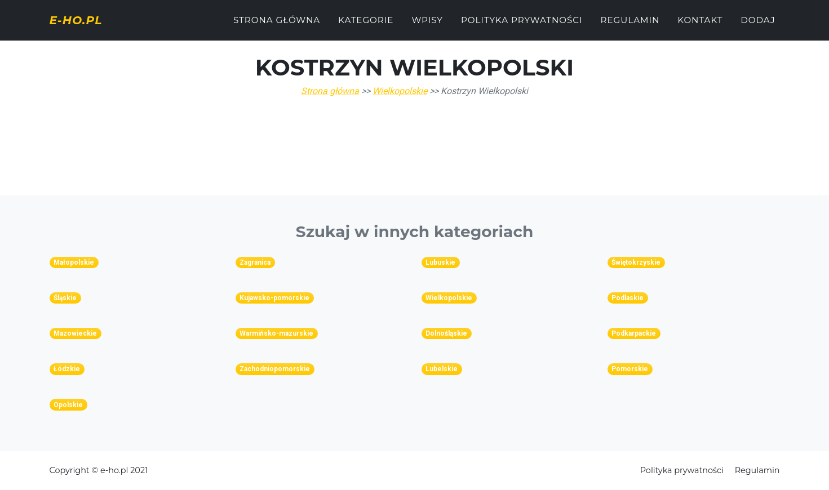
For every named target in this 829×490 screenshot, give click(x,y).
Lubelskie (441, 369)
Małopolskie (74, 262)
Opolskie (68, 405)
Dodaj (758, 26)
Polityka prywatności (522, 26)
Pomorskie (629, 369)
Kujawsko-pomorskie (274, 298)
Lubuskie (440, 262)
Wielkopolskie (400, 91)
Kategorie (365, 26)
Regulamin (630, 26)
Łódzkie (67, 369)
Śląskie (65, 298)
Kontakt (699, 26)
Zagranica (255, 262)
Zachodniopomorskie (275, 369)
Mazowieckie (75, 333)
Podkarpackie (633, 333)
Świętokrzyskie (635, 262)
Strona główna (276, 26)
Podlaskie (627, 298)
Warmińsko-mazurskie (276, 333)
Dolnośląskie (446, 333)
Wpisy (427, 26)
